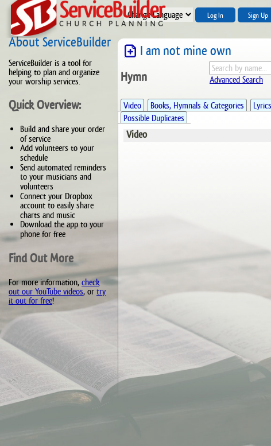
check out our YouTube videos (54, 287)
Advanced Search (236, 79)
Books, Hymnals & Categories (197, 105)
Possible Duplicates (153, 118)
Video (132, 105)
